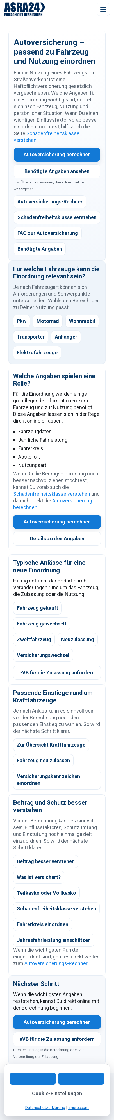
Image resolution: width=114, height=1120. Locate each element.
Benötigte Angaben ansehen (57, 171)
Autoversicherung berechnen (57, 154)
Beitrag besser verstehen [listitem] (46, 861)
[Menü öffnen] (103, 9)
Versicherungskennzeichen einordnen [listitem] (48, 779)
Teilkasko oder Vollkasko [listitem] (46, 893)
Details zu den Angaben (57, 538)
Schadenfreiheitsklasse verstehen (51, 494)
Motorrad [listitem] (48, 321)
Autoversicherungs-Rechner (55, 963)
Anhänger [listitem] (66, 337)
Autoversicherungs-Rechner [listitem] (50, 202)
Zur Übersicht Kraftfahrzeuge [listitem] (51, 745)
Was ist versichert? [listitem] (39, 877)
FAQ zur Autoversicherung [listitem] (47, 233)
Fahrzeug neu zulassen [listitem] (43, 760)
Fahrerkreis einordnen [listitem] (42, 924)
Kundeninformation (26, 1099)
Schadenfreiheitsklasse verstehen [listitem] (57, 217)
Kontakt (16, 1093)
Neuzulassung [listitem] (77, 639)
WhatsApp (37, 1093)
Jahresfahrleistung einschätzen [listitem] (54, 940)
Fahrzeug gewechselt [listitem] (42, 624)
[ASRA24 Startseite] (25, 9)
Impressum (87, 1099)
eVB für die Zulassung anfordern (57, 672)
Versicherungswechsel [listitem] (43, 655)
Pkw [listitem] (21, 321)
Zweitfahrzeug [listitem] (34, 639)
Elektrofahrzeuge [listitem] (37, 352)
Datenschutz (61, 1099)
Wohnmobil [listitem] (82, 321)
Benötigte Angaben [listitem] (39, 249)
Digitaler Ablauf (64, 1093)
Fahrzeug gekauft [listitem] (37, 608)
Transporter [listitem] (31, 337)
